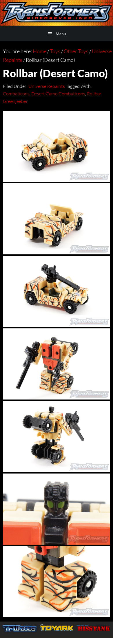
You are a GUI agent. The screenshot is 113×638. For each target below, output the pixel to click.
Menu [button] (61, 33)
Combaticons (16, 94)
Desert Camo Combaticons (58, 94)
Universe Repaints (46, 86)
